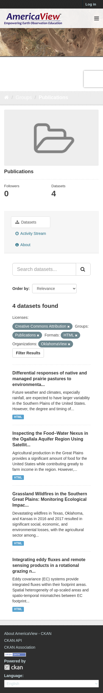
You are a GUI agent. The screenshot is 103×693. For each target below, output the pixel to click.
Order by (20, 288)
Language (13, 675)
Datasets (25, 222)
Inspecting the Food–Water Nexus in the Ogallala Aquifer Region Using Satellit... (50, 439)
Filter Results (28, 353)
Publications (53, 97)
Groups (24, 97)
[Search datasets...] (44, 269)
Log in (90, 4)
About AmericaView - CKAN (27, 633)
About (22, 245)
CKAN (13, 667)
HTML (18, 416)
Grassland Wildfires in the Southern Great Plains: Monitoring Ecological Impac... (49, 499)
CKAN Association (19, 647)
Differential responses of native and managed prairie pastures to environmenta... (49, 379)
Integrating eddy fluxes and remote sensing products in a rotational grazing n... (48, 565)
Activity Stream (30, 233)
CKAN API (13, 640)
